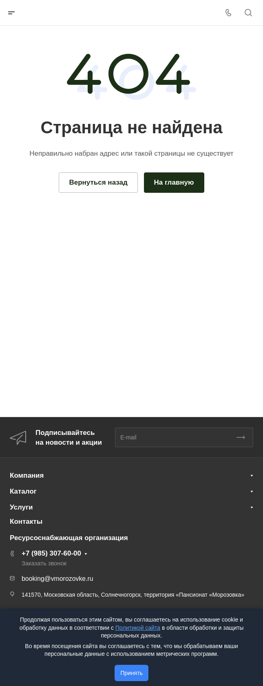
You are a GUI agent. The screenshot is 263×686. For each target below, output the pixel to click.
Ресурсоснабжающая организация (69, 538)
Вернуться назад (98, 182)
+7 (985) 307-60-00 (51, 553)
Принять (131, 673)
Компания (27, 475)
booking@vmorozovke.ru (57, 578)
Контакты (26, 521)
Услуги (21, 507)
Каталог (23, 491)
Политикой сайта (137, 627)
